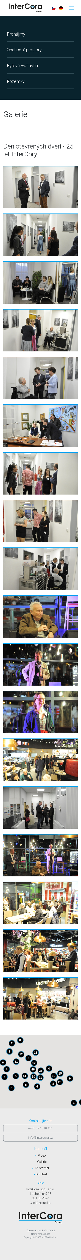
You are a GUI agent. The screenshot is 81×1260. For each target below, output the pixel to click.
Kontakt (42, 1174)
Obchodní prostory (24, 49)
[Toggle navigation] (71, 8)
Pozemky (16, 81)
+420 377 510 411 (40, 1128)
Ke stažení (42, 1168)
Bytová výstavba (22, 65)
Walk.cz (53, 1237)
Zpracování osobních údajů (40, 1230)
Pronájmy (16, 34)
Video (42, 1155)
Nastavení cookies (40, 1234)
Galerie (41, 1162)
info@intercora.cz (40, 1137)
